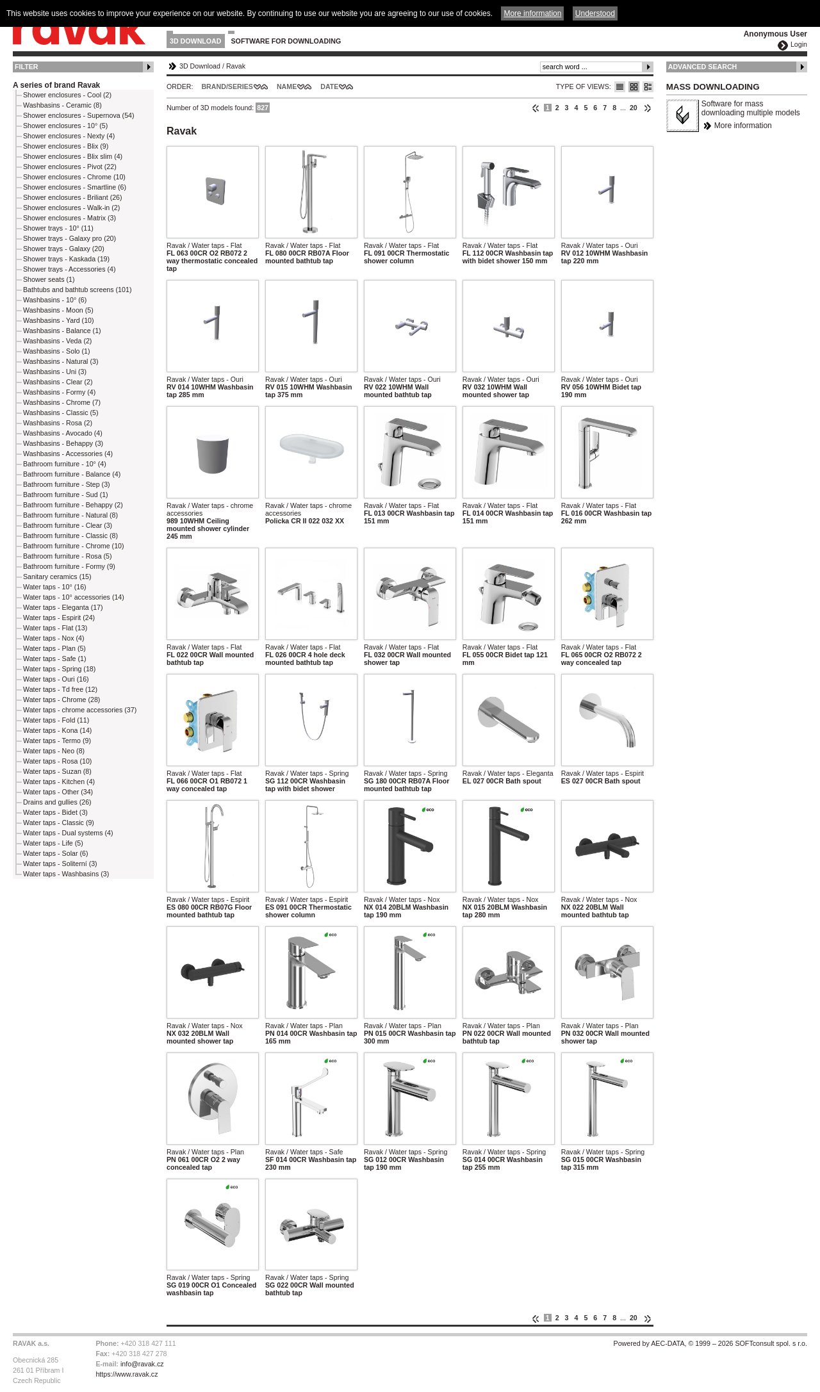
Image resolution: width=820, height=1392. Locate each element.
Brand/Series (227, 86)
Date (329, 86)
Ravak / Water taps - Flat (204, 245)
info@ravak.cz (142, 1364)
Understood (595, 13)
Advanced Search (702, 66)
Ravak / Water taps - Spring (307, 773)
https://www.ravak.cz (126, 1374)
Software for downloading (286, 41)
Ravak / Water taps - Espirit (602, 773)
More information (743, 125)
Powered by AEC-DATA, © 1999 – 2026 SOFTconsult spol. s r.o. (710, 1343)
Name (287, 86)
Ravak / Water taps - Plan (304, 1025)
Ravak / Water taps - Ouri (599, 245)
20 (633, 107)
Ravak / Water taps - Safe (304, 1152)
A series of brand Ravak (56, 85)
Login (799, 44)
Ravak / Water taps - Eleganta (508, 773)
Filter (26, 66)
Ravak (235, 66)
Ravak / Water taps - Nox (402, 899)
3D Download (196, 41)
